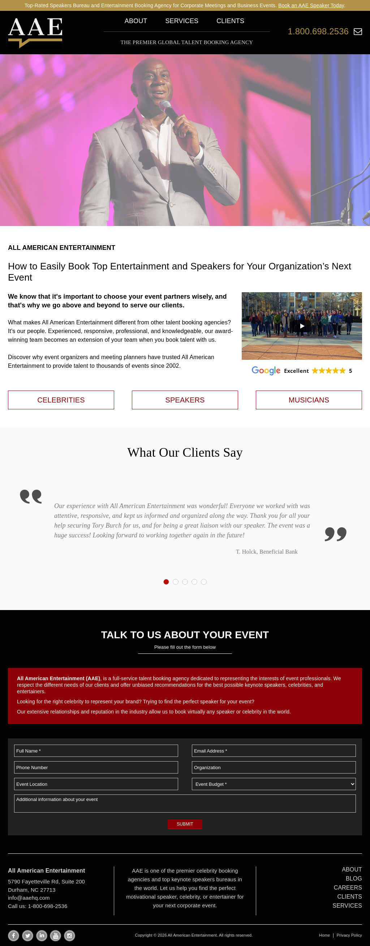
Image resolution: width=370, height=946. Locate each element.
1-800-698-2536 (48, 906)
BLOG (354, 878)
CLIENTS (349, 897)
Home (324, 935)
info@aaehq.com (29, 898)
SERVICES (347, 906)
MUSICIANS (309, 400)
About (136, 21)
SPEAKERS (185, 400)
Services (181, 21)
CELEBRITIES (61, 400)
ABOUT (352, 869)
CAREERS (348, 888)
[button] (302, 326)
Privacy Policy (349, 935)
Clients (230, 21)
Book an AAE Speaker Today (311, 5)
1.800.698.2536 (318, 31)
